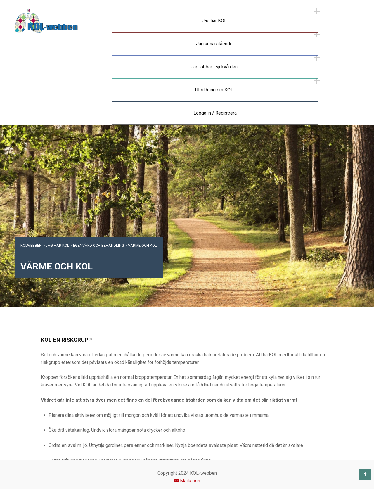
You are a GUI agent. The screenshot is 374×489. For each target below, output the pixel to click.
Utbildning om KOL (214, 90)
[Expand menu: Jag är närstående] (316, 34)
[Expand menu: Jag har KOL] (316, 11)
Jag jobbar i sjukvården (214, 67)
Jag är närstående (214, 43)
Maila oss (187, 480)
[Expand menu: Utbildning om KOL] (316, 80)
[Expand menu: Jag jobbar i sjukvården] (316, 57)
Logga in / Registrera (215, 113)
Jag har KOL (214, 20)
